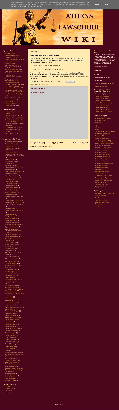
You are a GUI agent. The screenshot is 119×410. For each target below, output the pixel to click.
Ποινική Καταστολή (10, 335)
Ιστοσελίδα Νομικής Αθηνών (103, 118)
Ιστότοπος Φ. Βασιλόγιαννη (103, 147)
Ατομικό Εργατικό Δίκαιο (12, 165)
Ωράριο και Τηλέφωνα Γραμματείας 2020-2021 (12, 104)
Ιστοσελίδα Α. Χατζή (101, 165)
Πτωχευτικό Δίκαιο (10, 348)
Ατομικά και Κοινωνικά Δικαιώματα (11, 162)
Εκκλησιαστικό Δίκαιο (11, 269)
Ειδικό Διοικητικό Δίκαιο (11, 259)
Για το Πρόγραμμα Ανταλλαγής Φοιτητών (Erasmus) (13, 120)
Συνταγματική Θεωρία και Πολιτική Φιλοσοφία (12, 363)
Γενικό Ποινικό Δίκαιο (11, 187)
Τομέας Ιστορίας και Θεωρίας (103, 111)
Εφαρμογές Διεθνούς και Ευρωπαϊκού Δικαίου (12, 286)
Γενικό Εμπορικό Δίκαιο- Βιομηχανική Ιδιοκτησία (12, 182)
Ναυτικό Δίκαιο (9, 322)
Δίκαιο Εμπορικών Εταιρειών (13, 202)
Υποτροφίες (98, 206)
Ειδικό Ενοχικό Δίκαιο (11, 261)
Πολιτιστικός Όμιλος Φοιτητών (103, 180)
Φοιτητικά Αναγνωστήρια (102, 171)
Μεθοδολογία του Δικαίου (12, 319)
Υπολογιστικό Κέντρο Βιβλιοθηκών (105, 131)
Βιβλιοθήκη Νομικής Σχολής (103, 133)
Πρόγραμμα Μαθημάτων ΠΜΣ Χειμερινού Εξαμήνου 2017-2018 (14, 90)
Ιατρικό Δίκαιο (9, 297)
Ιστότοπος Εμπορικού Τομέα (103, 145)
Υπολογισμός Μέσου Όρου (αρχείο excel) (12, 100)
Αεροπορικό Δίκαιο (10, 144)
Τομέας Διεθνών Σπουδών (102, 109)
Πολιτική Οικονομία (10, 346)
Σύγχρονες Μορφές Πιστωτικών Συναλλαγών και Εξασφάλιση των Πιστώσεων (14, 370)
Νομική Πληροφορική (11, 324)
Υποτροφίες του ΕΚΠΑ (101, 184)
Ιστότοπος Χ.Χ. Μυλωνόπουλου (104, 163)
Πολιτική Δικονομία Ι (10, 339)
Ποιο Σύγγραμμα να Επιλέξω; (13, 127)
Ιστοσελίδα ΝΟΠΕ (100, 120)
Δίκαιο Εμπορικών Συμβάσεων (14, 204)
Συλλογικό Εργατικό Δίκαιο (12, 360)
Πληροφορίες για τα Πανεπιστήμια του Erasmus (13, 75)
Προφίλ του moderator (101, 86)
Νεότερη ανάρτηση (37, 143)
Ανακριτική (8, 146)
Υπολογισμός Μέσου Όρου (12, 97)
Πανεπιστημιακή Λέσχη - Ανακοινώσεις (102, 168)
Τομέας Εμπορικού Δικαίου (102, 98)
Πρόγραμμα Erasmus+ (101, 187)
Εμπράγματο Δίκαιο (10, 275)
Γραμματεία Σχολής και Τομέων (104, 94)
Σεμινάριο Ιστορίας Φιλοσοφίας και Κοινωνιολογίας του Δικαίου (14, 353)
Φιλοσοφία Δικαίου (10, 378)
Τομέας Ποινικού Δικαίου (102, 107)
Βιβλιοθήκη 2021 (10, 53)
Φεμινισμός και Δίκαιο (11, 376)
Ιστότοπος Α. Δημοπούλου (102, 154)
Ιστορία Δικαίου (9, 305)
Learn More (99, 4)
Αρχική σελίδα (57, 143)
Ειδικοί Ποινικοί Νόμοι (11, 256)
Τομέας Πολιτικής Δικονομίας (103, 103)
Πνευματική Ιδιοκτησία (11, 330)
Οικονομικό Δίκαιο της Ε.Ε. (12, 328)
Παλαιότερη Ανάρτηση (79, 143)
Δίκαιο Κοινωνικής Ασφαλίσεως (14, 210)
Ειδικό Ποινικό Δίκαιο (11, 263)
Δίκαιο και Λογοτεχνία (11, 220)
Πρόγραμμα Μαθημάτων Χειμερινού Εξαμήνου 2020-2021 (14, 83)
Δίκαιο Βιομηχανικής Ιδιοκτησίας (14, 196)
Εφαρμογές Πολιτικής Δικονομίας (14, 293)
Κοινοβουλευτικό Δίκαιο (11, 315)
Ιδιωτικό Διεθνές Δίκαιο (11, 303)
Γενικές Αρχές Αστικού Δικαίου (13, 171)
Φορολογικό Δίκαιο (10, 380)
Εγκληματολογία (9, 250)
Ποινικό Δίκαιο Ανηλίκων (12, 337)
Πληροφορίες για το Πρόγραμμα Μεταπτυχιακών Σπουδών (14, 79)
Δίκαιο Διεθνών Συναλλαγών (13, 200)
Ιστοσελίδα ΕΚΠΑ (100, 122)
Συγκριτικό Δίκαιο (10, 358)
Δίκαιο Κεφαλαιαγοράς (11, 208)
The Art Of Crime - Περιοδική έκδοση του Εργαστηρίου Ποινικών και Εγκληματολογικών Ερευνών (105, 142)
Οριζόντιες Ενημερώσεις (41, 84)
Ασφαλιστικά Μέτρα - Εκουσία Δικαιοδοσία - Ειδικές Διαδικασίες (14, 155)
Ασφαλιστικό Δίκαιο (10, 159)
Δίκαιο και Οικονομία (11, 222)
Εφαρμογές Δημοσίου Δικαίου (13, 282)
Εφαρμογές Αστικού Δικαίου (13, 279)
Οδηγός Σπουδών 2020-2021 (13, 69)
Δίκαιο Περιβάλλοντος (11, 218)
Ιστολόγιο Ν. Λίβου (100, 161)
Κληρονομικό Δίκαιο (10, 313)
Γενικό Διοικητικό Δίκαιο (11, 176)
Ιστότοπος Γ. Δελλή (100, 152)
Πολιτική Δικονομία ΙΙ (11, 341)
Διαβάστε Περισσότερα (100, 66)
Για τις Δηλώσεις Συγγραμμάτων (14, 118)
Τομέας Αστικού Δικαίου (102, 96)
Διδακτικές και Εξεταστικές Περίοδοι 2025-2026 (12, 56)
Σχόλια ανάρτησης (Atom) (44, 146)
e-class (97, 129)
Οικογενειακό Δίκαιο (10, 326)
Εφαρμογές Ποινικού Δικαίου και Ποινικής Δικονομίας (14, 290)
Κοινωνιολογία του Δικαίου (12, 317)
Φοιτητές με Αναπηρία (101, 182)
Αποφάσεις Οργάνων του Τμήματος (105, 193)
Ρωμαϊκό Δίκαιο (9, 350)
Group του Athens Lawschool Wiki (104, 83)
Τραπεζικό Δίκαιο (10, 373)
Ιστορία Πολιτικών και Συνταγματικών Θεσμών (12, 310)
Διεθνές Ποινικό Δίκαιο (11, 236)
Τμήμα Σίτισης (99, 173)
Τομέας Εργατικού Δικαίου (102, 100)
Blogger (65, 404)
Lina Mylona (8, 390)
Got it (106, 4)
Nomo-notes (8, 393)
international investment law (13, 141)
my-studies (98, 125)
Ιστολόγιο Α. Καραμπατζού (102, 156)
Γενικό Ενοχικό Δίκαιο (11, 185)
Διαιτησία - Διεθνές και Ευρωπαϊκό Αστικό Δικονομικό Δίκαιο (13, 230)
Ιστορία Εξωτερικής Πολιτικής (13, 307)
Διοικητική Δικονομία (11, 248)
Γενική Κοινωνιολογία (11, 173)
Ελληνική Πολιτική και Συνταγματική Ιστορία (11, 272)
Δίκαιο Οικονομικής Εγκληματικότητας (10, 215)
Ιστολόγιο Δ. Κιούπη (101, 159)
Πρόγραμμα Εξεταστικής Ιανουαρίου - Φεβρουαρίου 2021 (14, 87)
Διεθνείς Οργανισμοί (11, 242)
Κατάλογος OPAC (100, 136)
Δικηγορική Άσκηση (100, 195)
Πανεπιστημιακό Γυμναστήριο (103, 178)
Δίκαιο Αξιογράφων (10, 194)
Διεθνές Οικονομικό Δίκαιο (12, 234)
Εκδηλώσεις (98, 198)
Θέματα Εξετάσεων (10, 63)
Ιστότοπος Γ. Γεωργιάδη (102, 150)
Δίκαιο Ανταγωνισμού (11, 192)
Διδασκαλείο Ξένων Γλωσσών (103, 175)
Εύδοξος (97, 127)
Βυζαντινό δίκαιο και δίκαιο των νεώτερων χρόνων (14, 168)
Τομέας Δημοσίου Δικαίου (102, 105)
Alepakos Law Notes (11, 388)
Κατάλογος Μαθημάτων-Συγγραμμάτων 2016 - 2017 (13, 66)
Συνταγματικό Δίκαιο (11, 366)
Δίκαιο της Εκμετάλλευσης (12, 224)
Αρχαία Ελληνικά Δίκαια (11, 152)
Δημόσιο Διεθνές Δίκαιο (11, 227)
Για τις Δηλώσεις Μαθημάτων (13, 115)
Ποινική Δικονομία (10, 333)
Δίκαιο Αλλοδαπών (10, 190)
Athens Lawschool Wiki (102, 138)
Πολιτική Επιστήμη (10, 344)
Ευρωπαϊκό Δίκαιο (10, 277)
